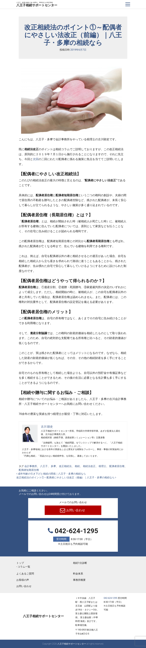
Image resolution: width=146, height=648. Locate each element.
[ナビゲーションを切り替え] (128, 4)
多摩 (53, 466)
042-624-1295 (73, 536)
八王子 (44, 466)
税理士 (102, 466)
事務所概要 (79, 579)
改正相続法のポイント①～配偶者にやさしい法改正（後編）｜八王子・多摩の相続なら (66, 477)
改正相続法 (65, 466)
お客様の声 (22, 579)
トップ (20, 562)
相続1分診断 (80, 562)
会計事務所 (30, 466)
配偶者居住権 (116, 466)
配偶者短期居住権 (29, 469)
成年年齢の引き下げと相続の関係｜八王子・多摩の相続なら (51, 473)
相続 (77, 466)
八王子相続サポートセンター (36, 4)
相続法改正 (89, 466)
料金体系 (78, 573)
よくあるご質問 (25, 573)
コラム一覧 (24, 566)
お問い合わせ (75, 510)
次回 (36, 159)
